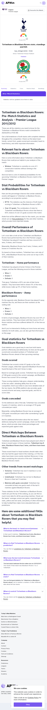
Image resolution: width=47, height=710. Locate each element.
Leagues (3, 666)
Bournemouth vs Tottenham (9, 624)
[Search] (40, 3)
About (3, 643)
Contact (3, 646)
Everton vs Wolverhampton (9, 622)
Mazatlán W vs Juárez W (8, 636)
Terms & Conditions (7, 654)
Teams (3, 668)
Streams (3, 671)
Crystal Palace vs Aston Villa (9, 627)
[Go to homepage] (7, 3)
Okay (28, 704)
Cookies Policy (33, 698)
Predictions (4, 663)
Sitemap (3, 656)
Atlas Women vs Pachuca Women (11, 634)
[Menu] (43, 3)
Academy (4, 674)
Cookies (3, 651)
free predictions (18, 219)
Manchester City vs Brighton (9, 619)
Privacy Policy (5, 648)
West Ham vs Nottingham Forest (11, 616)
